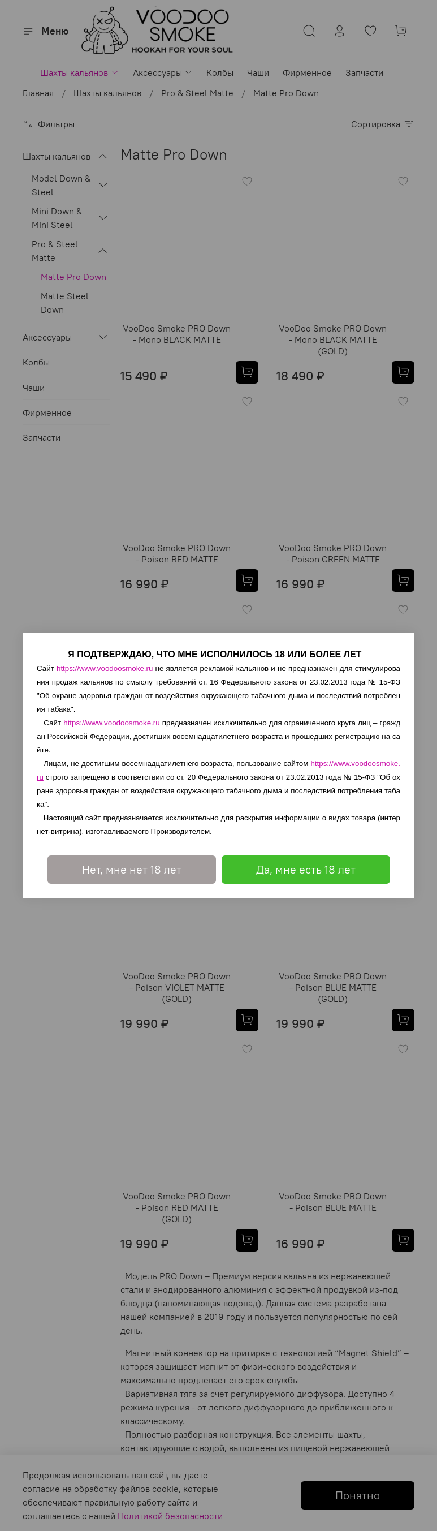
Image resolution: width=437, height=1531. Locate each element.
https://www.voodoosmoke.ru (105, 668)
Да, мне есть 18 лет (306, 869)
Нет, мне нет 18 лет (131, 869)
